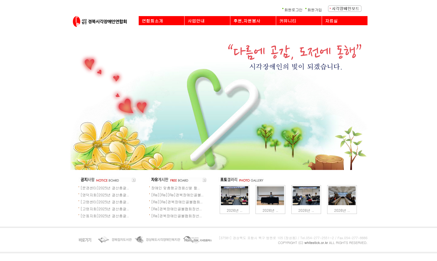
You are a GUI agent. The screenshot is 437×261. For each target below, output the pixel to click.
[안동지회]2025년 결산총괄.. (104, 215)
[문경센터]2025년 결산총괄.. (104, 187)
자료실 (331, 21)
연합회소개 (152, 21)
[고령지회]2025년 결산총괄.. (104, 208)
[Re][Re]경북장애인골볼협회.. (177, 201)
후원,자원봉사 (246, 21)
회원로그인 (293, 9)
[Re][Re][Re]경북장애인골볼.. (177, 194)
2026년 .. (234, 210)
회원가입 (314, 9)
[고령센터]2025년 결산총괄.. (104, 201)
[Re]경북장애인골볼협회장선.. (176, 208)
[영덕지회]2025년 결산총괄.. (104, 194)
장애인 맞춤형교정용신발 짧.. (175, 187)
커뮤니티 (287, 21)
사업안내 (196, 21)
